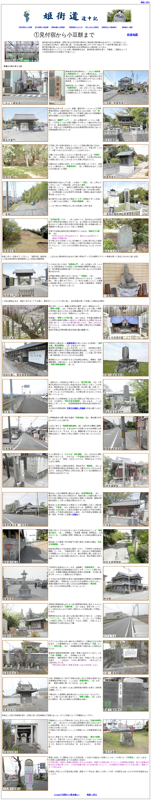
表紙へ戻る (92, 795)
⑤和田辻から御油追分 (109, 27)
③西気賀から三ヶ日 (75, 27)
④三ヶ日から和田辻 (92, 27)
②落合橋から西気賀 (58, 27)
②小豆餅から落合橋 (41, 27)
